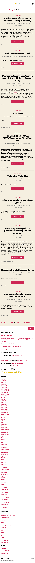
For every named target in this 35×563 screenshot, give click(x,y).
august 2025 (4, 395)
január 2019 (4, 494)
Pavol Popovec (6, 285)
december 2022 (5, 449)
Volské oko (17, 113)
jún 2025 (3, 399)
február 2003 (4, 501)
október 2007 (4, 499)
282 (18, 322)
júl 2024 (3, 417)
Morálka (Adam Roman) (7, 525)
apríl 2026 (3, 382)
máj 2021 (3, 481)
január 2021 (4, 487)
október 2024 (4, 412)
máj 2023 (3, 441)
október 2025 (4, 392)
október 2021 (4, 472)
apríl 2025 (3, 402)
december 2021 (5, 469)
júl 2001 (3, 506)
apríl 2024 (3, 422)
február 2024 (4, 425)
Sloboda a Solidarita (7, 219)
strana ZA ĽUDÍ (6, 44)
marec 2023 (4, 444)
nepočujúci (5, 191)
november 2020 (5, 491)
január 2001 (4, 507)
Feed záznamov (5, 550)
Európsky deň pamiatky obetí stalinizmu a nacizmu (17, 295)
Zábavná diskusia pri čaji (7, 335)
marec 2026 (4, 384)
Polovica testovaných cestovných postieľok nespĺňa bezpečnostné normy (17, 78)
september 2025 (5, 394)
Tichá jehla (10, 191)
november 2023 (5, 431)
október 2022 (4, 452)
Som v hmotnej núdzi (22, 360)
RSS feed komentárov (6, 552)
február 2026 (4, 385)
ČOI (21, 97)
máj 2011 (3, 496)
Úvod (2, 537)
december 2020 (5, 489)
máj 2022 (3, 461)
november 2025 (5, 390)
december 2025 (5, 389)
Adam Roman (4, 514)
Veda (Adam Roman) (6, 540)
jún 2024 (3, 419)
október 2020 (4, 492)
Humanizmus (4, 519)
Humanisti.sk (7, 558)
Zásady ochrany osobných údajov (8, 560)
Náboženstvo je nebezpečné (17, 363)
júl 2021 (3, 477)
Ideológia (3, 520)
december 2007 (5, 497)
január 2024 (4, 427)
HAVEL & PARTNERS (7, 167)
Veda (2, 539)
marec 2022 (4, 464)
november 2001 (5, 504)
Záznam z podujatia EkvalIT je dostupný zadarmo (13, 343)
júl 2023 (3, 437)
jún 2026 (3, 379)
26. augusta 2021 (26, 23)
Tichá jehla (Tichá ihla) (17, 176)
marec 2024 (4, 424)
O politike (3, 527)
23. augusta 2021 (26, 272)
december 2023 (5, 429)
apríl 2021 (3, 482)
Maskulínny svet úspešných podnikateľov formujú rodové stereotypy (17, 230)
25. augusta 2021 (22, 56)
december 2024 (5, 409)
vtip (9, 127)
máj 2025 (3, 400)
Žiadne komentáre (18, 25)
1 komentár (31, 56)
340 (24, 322)
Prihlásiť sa (3, 548)
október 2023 (4, 432)
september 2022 (5, 454)
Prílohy (2, 534)
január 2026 (4, 387)
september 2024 (5, 414)
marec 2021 (4, 484)
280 (12, 322)
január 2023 (4, 447)
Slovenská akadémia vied (8, 261)
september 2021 (5, 474)
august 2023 (4, 436)
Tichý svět (14, 191)
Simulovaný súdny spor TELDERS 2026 (10, 349)
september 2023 (5, 434)
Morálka (3, 524)
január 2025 (4, 407)
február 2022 (4, 466)
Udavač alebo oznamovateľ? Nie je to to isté (11, 346)
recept (7, 127)
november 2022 (5, 451)
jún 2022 (3, 459)
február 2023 (4, 446)
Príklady (3, 532)
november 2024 (5, 410)
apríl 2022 (3, 462)
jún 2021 (3, 479)
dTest (15, 92)
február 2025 (4, 405)
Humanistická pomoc (6, 517)
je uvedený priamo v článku (14, 23)
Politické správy (5, 530)
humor (4, 127)
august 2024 (4, 415)
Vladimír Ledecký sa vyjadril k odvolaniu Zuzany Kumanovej (17, 19)
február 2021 (4, 486)
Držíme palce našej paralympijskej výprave (17, 201)
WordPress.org (4, 553)
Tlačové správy (17, 15)
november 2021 (5, 471)
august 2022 (4, 456)
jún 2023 (3, 439)
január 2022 (4, 467)
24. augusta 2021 (22, 116)
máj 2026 (3, 380)
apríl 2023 (3, 442)
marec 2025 (4, 404)
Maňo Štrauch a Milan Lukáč (17, 53)
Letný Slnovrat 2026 (16, 358)
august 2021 (4, 476)
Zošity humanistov (5, 542)
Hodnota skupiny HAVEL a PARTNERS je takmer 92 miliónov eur (17, 138)
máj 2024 (3, 420)
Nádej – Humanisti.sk (6, 360)
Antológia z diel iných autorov (8, 515)
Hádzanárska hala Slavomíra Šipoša (17, 270)
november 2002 (5, 502)
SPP (3, 67)
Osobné (3, 529)
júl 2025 (3, 397)
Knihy (2, 522)
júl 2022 (3, 457)
